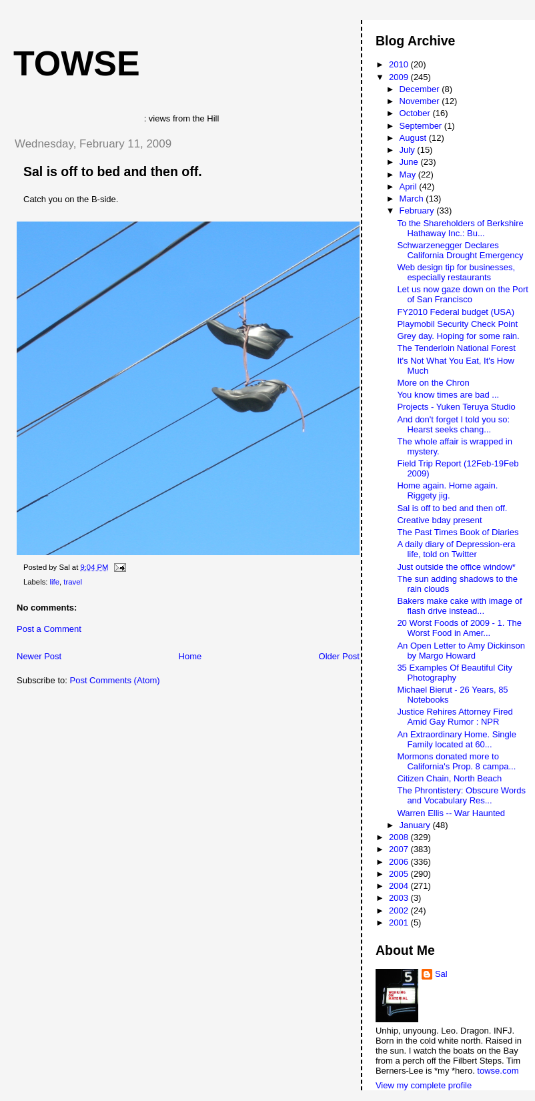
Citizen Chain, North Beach (449, 778)
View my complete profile (424, 1085)
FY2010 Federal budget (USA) (455, 312)
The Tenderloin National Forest (456, 348)
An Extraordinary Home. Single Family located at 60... (456, 739)
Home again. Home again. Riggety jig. (447, 490)
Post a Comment (49, 629)
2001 (400, 923)
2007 (400, 849)
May (409, 174)
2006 (400, 862)
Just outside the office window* (456, 567)
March (413, 199)
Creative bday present (439, 520)
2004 (400, 886)
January (416, 825)
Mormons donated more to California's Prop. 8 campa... (456, 761)
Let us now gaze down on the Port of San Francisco (462, 294)
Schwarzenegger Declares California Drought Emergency (460, 250)
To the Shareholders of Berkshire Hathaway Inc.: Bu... (460, 228)
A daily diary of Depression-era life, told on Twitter (456, 549)
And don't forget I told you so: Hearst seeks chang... (453, 424)
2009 (400, 77)
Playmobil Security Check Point (457, 324)
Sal (441, 974)
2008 (400, 837)
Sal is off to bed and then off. (112, 171)
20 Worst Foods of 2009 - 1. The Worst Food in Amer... (459, 628)
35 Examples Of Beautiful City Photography (454, 673)
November (421, 101)
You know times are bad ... (448, 395)
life (54, 582)
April (410, 186)
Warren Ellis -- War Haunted (451, 813)
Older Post (339, 656)
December (421, 89)
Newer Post (39, 656)
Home (190, 656)
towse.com (497, 1071)
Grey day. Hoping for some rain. (458, 336)
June (410, 162)
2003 (400, 898)
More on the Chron (433, 383)
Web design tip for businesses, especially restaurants (456, 272)
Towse (76, 63)
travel (72, 582)
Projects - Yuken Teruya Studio (456, 407)
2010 (400, 64)
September (422, 126)
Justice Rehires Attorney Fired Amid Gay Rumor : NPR (454, 717)
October (416, 113)
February (418, 211)
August (414, 138)
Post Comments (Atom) (115, 680)
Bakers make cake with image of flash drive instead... (459, 606)
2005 (400, 874)
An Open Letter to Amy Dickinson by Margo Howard (460, 651)
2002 (400, 910)
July (409, 150)
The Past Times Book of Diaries (457, 532)
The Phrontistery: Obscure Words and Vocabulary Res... (461, 795)
